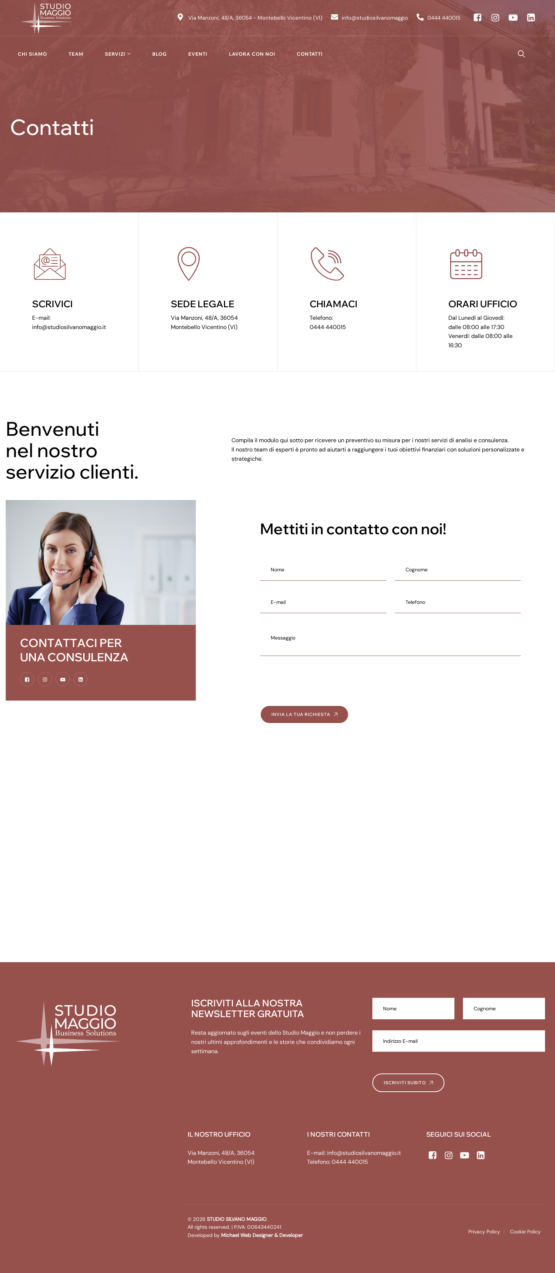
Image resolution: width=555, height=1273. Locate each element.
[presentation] (314, 680)
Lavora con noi (252, 54)
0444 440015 (328, 327)
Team (75, 54)
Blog (159, 54)
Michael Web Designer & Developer (261, 1235)
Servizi (115, 54)
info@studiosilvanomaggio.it (69, 327)
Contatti (310, 54)
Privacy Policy (484, 1231)
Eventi (198, 54)
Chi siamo (32, 54)
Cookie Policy (525, 1231)
